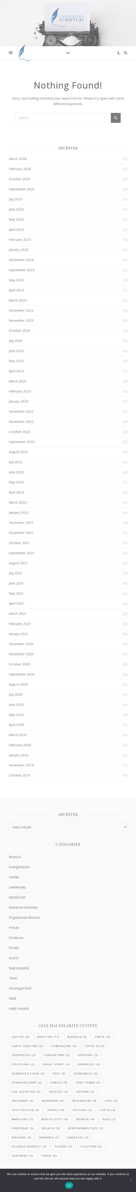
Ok (69, 1185)
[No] (130, 1180)
